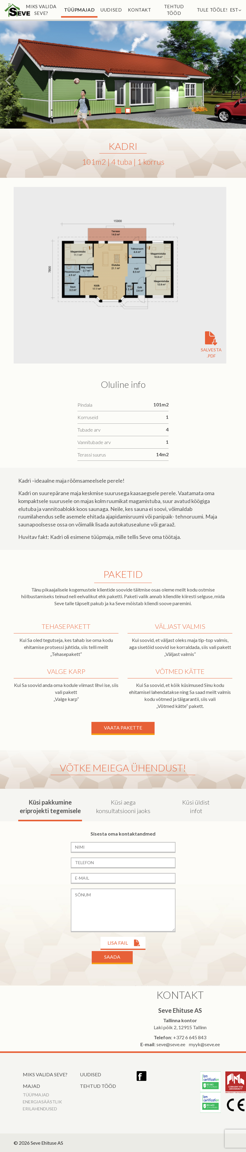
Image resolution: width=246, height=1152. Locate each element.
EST (235, 9)
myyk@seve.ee (204, 1044)
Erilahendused (40, 1108)
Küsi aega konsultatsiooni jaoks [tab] (123, 806)
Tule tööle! (212, 9)
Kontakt (139, 9)
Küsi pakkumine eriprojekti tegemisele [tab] (50, 806)
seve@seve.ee (170, 1044)
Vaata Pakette (123, 727)
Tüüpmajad (79, 9)
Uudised (111, 9)
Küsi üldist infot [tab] (196, 806)
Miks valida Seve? (41, 10)
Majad (31, 1086)
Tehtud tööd (174, 10)
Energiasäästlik (42, 1101)
